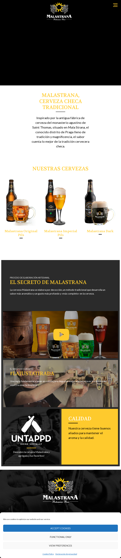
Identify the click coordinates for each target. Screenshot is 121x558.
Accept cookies (60, 528)
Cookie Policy (48, 554)
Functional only (60, 537)
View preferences (60, 545)
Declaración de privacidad (66, 554)
